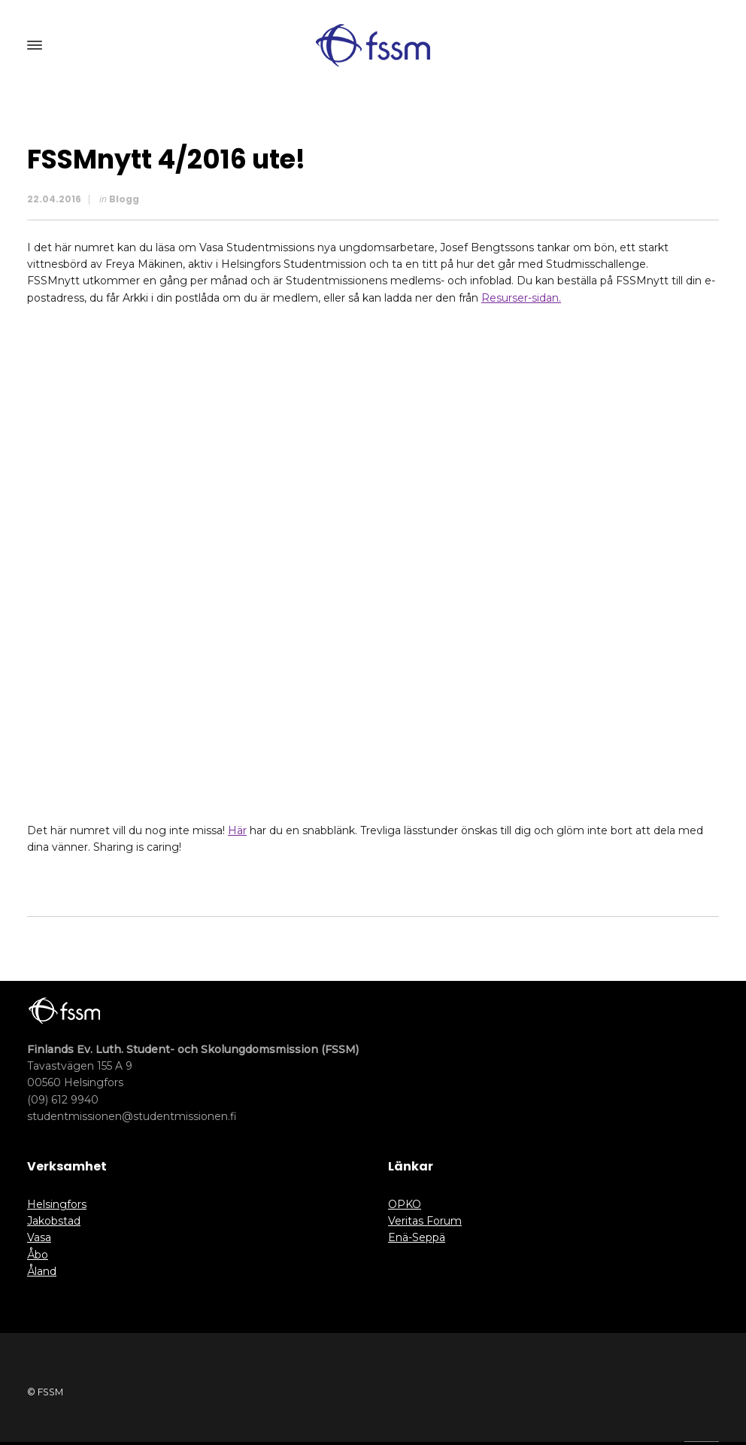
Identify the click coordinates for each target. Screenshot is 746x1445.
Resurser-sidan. (521, 298)
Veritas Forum (425, 1221)
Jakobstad (53, 1221)
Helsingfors (56, 1204)
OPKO (404, 1204)
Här (237, 830)
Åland (41, 1271)
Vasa (39, 1237)
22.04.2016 (54, 199)
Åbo (37, 1254)
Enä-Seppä (416, 1237)
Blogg (124, 199)
